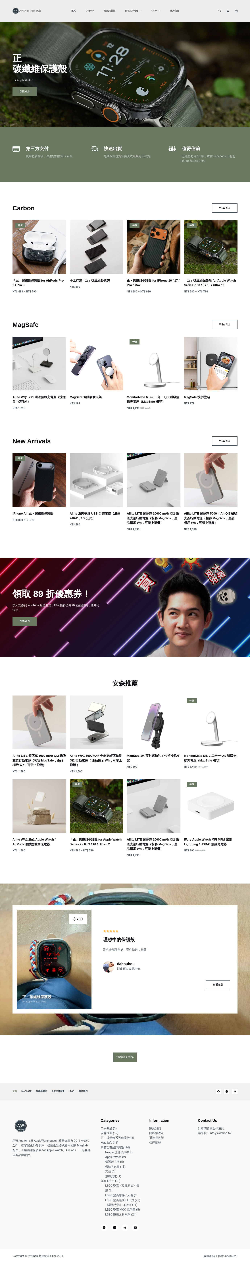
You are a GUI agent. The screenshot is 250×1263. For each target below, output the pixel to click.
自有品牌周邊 (134, 11)
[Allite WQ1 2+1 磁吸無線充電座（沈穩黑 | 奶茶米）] (39, 363)
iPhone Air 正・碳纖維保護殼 (32, 513)
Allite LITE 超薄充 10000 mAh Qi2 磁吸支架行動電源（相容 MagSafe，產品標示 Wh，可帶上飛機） (153, 518)
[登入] (228, 11)
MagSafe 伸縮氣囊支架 (86, 397)
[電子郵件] (235, 1091)
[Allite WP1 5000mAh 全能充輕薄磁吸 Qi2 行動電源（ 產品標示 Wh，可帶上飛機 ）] (96, 722)
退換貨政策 (156, 1138)
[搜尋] (219, 11)
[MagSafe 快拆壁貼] (211, 363)
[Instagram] (226, 1091)
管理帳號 (155, 1142)
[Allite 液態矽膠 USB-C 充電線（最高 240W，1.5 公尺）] (96, 480)
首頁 (73, 10)
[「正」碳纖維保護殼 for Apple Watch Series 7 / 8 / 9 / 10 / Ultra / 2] (211, 247)
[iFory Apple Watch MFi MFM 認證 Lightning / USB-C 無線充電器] (211, 806)
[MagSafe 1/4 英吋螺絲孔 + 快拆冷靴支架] (153, 722)
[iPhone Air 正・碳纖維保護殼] (39, 480)
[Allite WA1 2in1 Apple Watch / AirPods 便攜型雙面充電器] (39, 806)
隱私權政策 (156, 1133)
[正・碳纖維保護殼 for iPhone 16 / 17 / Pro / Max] (153, 247)
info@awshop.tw (220, 1133)
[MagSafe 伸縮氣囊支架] (96, 363)
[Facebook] (218, 1091)
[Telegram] (125, 1227)
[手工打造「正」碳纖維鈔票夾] (96, 247)
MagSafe (90, 10)
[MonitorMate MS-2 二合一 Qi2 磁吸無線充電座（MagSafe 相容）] (153, 363)
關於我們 (174, 10)
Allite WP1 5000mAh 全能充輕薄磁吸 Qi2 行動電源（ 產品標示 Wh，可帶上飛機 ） (96, 760)
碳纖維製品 (109, 10)
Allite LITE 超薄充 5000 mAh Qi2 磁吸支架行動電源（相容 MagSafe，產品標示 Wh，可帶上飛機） (211, 518)
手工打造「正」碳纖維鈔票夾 (90, 280)
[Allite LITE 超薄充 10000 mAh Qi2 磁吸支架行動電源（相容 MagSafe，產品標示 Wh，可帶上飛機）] (153, 480)
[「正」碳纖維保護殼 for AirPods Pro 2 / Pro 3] (39, 247)
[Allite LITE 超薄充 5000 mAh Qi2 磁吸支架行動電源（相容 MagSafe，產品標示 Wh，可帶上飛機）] (211, 480)
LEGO (156, 11)
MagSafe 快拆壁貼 (197, 397)
